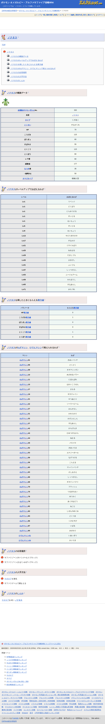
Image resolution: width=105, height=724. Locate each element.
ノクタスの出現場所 (18, 72)
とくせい (27, 125)
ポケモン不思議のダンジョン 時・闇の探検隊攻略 (51, 695)
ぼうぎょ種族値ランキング (17, 672)
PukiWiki (15, 718)
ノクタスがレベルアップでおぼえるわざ (26, 60)
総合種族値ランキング (15, 685)
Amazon (25, 713)
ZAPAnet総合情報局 (9, 11)
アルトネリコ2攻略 (46, 698)
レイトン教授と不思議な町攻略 (61, 707)
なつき (26, 169)
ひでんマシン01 (25, 536)
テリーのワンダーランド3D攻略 (89, 701)
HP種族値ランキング (14, 657)
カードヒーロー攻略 (44, 710)
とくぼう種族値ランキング (17, 669)
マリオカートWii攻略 (13, 707)
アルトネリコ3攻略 (62, 698)
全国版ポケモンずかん (26, 110)
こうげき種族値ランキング (17, 660)
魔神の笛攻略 (7, 710)
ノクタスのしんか (17, 80)
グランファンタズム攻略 (80, 698)
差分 (84, 15)
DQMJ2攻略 (70, 701)
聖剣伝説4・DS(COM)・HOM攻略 (42, 701)
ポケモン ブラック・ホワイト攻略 (42, 692)
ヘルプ (60, 15)
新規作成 (79, 15)
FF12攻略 (72, 704)
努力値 (41, 300)
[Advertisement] (52, 23)
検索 (55, 15)
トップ (38, 15)
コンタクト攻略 (29, 710)
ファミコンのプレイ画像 (11, 713)
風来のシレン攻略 (85, 704)
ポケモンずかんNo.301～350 (17, 681)
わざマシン (22, 347)
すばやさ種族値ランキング (17, 663)
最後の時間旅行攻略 (94, 707)
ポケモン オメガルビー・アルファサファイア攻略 (75, 692)
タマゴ (25, 178)
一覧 (43, 15)
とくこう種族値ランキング (17, 666)
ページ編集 (70, 15)
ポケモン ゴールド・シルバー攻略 (14, 692)
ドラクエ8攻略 (49, 704)
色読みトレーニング (74, 710)
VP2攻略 (24, 701)
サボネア (8, 579)
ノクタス (12, 37)
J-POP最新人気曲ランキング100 (47, 713)
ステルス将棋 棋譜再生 (92, 710)
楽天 (31, 713)
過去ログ (91, 15)
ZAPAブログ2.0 (59, 710)
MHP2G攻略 (43, 707)
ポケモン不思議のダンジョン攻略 (84, 695)
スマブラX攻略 (14, 701)
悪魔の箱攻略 (80, 707)
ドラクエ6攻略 (24, 704)
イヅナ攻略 (17, 710)
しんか (20, 593)
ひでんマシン (36, 347)
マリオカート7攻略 (29, 707)
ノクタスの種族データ (19, 56)
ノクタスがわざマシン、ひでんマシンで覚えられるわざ (33, 68)
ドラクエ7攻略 (36, 704)
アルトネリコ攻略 (30, 698)
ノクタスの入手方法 (18, 77)
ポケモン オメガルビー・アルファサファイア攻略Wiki (27, 2)
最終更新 (49, 15)
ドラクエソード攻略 (9, 704)
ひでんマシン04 (25, 540)
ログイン (100, 15)
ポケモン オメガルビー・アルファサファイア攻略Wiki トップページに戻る (32, 644)
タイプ (27, 120)
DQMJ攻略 (61, 701)
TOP (4, 45)
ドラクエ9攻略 (62, 704)
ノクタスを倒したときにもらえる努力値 (26, 64)
